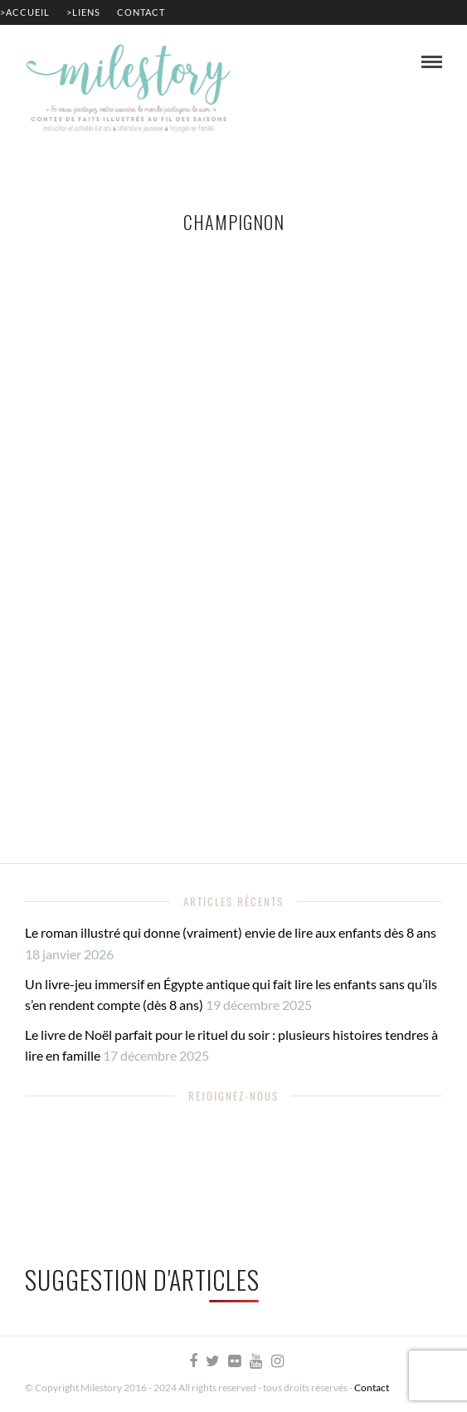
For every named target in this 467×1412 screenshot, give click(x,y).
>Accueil (25, 12)
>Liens (83, 12)
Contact (141, 12)
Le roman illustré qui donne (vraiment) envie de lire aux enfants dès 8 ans (230, 932)
